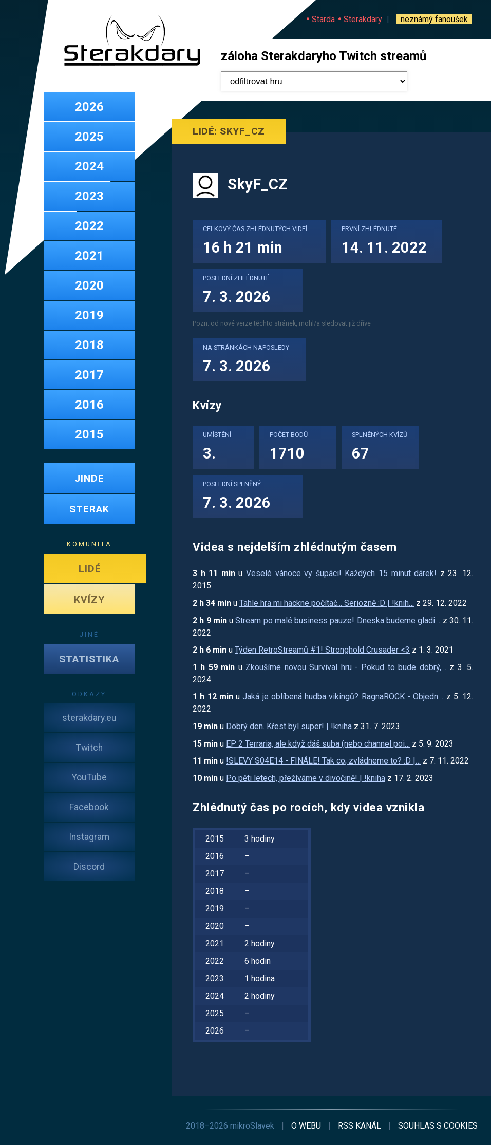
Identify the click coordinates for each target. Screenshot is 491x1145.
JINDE (89, 478)
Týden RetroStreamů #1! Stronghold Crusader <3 (322, 650)
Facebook (89, 807)
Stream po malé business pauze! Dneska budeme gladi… (337, 620)
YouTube (89, 777)
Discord (89, 867)
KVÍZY (89, 599)
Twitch (89, 747)
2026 (89, 107)
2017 (89, 375)
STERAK (89, 509)
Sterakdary (363, 19)
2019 (89, 315)
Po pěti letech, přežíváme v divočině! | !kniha (305, 778)
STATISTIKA (89, 659)
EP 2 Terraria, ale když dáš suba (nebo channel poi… (318, 744)
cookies (438, 1126)
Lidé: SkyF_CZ (229, 131)
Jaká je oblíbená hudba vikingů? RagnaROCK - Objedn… (342, 696)
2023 (89, 196)
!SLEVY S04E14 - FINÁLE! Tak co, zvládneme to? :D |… (323, 761)
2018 (89, 345)
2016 (89, 404)
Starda (323, 19)
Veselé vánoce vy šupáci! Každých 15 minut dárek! (341, 573)
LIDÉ (90, 569)
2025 (89, 136)
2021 (89, 256)
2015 (89, 434)
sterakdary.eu (89, 718)
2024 (89, 166)
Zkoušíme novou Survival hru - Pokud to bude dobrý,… (345, 667)
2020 (89, 285)
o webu (306, 1126)
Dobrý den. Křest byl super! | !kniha (289, 726)
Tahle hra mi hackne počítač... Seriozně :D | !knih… (326, 603)
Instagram (89, 837)
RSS (359, 1126)
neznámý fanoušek (434, 19)
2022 (89, 226)
